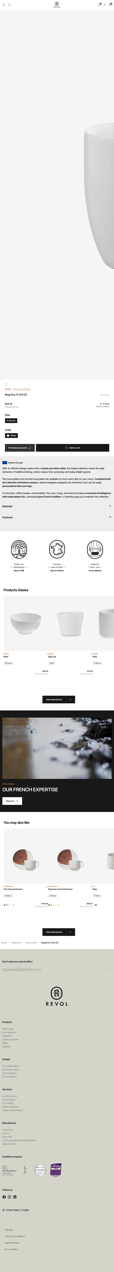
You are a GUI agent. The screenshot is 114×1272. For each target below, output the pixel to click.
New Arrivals (8, 1029)
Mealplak (6, 1046)
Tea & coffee (31, 942)
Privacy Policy (11, 1249)
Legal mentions (12, 1242)
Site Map (9, 1229)
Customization (8, 1099)
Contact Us (7, 1129)
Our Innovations (9, 1073)
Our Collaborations (10, 1066)
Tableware (16, 942)
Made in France (9, 1144)
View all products (59, 699)
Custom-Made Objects (12, 1110)
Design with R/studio (24, 389)
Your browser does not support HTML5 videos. (57, 748)
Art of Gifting (8, 1103)
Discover (12, 801)
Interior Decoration (10, 1106)
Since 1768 (7, 1137)
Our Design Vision (10, 1069)
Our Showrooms (9, 1096)
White (11, 435)
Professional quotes (19, 447)
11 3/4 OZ (11, 420)
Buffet (4, 1043)
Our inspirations (9, 1076)
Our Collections (9, 1032)
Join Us (5, 1133)
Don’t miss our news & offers (51, 966)
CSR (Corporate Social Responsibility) (19, 1140)
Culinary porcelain (10, 1039)
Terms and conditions (15, 1236)
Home (4, 942)
